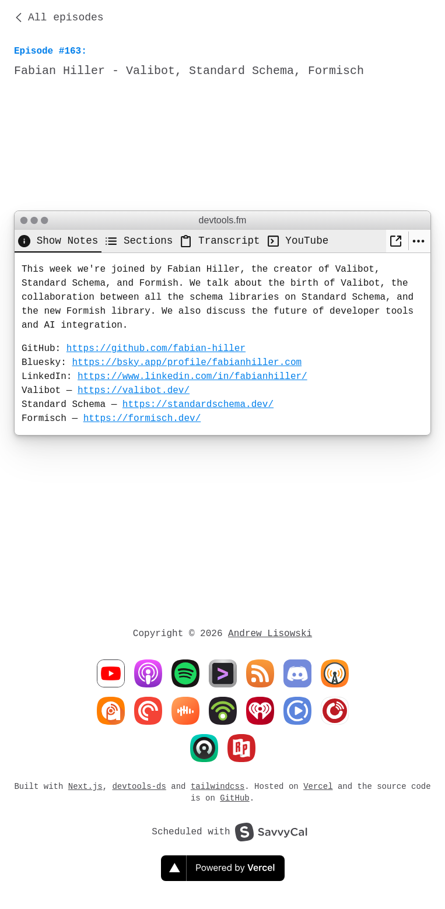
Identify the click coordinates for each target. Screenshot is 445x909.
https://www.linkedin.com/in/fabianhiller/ (192, 376)
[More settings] (419, 241)
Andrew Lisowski (270, 633)
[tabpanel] (222, 344)
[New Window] (397, 241)
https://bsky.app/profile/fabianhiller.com (187, 362)
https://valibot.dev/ (134, 390)
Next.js (85, 786)
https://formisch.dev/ (142, 418)
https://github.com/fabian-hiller (156, 348)
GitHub (234, 797)
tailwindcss (217, 786)
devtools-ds (139, 786)
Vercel (317, 786)
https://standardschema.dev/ (198, 404)
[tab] (58, 241)
